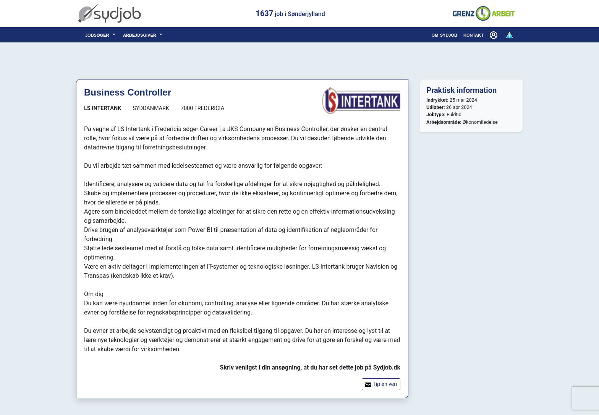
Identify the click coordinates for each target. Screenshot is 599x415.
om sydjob (444, 34)
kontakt (473, 34)
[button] (494, 34)
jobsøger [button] (98, 34)
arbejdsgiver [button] (140, 34)
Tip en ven (381, 384)
